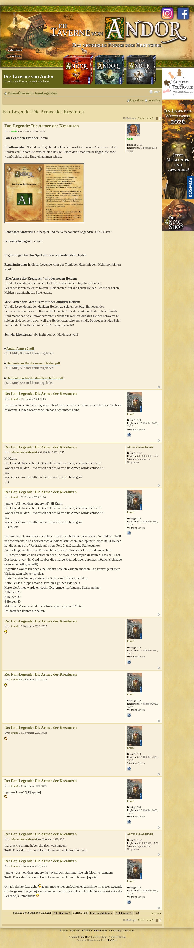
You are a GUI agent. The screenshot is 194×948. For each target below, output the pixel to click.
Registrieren (137, 100)
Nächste (154, 912)
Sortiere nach (93, 912)
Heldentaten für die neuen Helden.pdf (33, 363)
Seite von (145, 118)
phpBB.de (112, 940)
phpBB (85, 936)
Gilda (14, 131)
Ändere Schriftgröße (157, 92)
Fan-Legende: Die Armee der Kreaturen (43, 112)
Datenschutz (127, 930)
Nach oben (159, 387)
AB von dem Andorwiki (24, 452)
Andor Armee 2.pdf (20, 348)
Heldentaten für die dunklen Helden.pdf (34, 378)
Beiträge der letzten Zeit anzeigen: (42, 912)
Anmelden (154, 100)
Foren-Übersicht (20, 93)
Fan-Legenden (46, 93)
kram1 (14, 398)
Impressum (114, 930)
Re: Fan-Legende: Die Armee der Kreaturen (40, 394)
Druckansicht (151, 92)
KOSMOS (87, 930)
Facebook (75, 930)
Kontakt (64, 930)
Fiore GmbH (100, 930)
